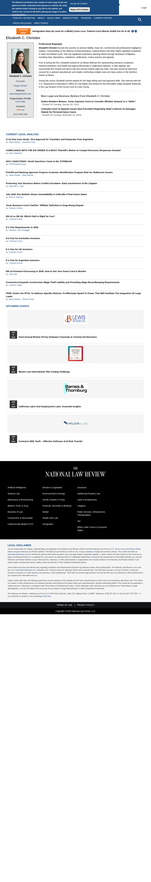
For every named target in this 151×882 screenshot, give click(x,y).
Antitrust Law (14, 493)
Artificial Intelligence (17, 487)
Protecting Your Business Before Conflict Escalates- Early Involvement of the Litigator (51, 183)
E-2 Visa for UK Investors (19, 249)
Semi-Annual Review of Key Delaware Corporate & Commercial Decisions (58, 337)
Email (21, 110)
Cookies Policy (19, 15)
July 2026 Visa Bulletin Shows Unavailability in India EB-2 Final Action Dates (46, 194)
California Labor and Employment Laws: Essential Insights (50, 406)
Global (45, 512)
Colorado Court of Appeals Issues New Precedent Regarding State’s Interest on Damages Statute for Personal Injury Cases (88, 110)
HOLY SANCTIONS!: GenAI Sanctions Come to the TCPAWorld (39, 161)
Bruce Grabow (15, 299)
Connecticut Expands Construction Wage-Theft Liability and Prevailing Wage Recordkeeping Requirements (63, 282)
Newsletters (70, 18)
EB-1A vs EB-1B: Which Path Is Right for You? (30, 216)
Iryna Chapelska (15, 153)
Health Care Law (50, 518)
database (90, 552)
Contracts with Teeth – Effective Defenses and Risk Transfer (51, 441)
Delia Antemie (27, 175)
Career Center (103, 18)
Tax (79, 521)
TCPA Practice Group (17, 164)
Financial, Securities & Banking (57, 506)
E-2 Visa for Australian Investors (23, 238)
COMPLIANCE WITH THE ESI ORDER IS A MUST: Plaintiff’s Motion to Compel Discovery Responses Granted (63, 150)
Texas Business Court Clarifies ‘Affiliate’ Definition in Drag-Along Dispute (45, 205)
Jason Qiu (13, 274)
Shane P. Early (28, 299)
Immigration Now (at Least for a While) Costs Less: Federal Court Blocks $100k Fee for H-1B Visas (84, 31)
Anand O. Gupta (15, 285)
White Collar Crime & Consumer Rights (92, 528)
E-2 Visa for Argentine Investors (23, 260)
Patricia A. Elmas (16, 208)
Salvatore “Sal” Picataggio (19, 230)
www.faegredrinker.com (20, 94)
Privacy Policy (135, 549)
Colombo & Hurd (28, 142)
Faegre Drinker (20, 86)
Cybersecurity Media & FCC (21, 524)
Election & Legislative (52, 487)
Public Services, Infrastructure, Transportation (91, 513)
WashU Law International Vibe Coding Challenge (44, 372)
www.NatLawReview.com (18, 554)
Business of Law (15, 512)
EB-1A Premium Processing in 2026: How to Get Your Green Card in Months (46, 271)
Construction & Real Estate (20, 518)
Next (136, 31)
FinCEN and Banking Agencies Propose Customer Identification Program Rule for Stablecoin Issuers (59, 172)
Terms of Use (120, 549)
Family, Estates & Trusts (54, 500)
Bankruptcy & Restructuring (20, 500)
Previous (133, 31)
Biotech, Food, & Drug (18, 506)
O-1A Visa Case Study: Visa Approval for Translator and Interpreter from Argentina (49, 139)
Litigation (81, 506)
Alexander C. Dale (16, 186)
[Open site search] (139, 19)
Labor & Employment (87, 500)
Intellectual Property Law (88, 493)
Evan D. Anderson (16, 197)
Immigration (48, 524)
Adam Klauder (14, 175)
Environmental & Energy (54, 493)
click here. (47, 596)
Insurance (81, 487)
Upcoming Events (17, 306)
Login (144, 7)
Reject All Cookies (79, 9)
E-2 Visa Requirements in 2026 (22, 227)
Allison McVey (14, 142)
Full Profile (20, 101)
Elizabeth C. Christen (20, 76)
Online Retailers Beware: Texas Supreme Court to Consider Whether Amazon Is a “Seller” (88, 101)
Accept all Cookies (78, 3)
